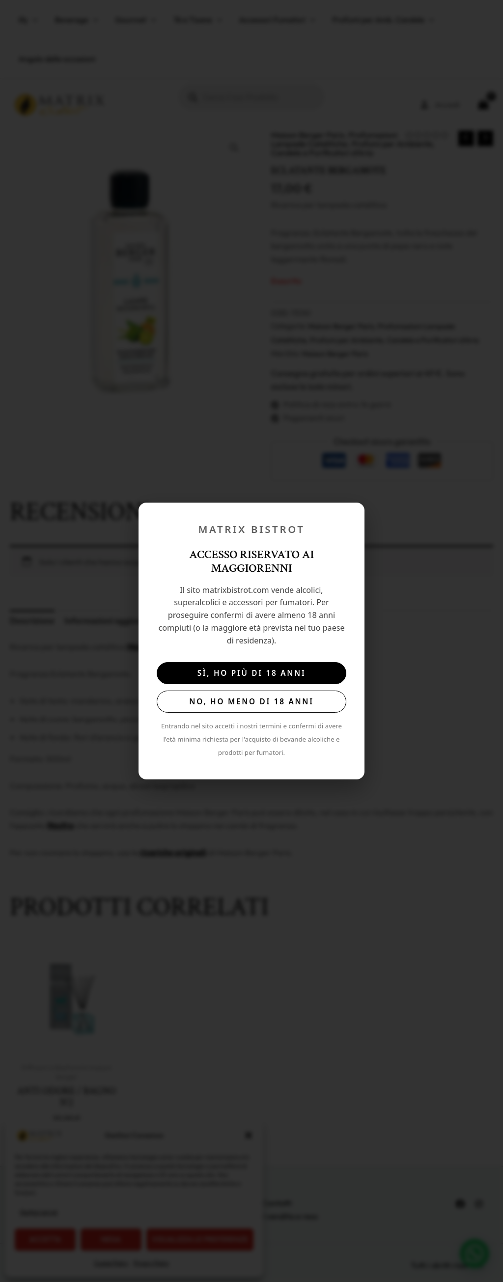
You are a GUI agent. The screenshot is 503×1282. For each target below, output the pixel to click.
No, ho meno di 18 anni (251, 701)
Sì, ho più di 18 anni (251, 673)
